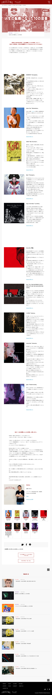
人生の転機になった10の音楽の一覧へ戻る (26, 555)
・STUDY (9, 683)
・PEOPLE (4, 683)
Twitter (27, 496)
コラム (33, 111)
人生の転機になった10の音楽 (11, 5)
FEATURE (5, 5)
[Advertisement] (26, 64)
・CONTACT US (5, 688)
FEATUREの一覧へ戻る (26, 560)
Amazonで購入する (29, 136)
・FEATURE (20, 683)
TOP (2, 5)
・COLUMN (14, 683)
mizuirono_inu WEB (29, 499)
